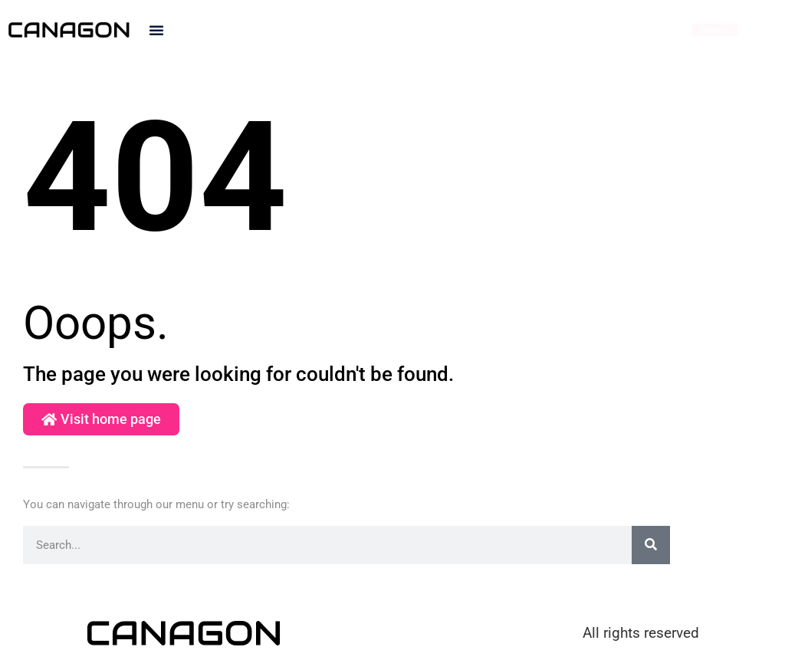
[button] (156, 29)
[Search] (651, 545)
